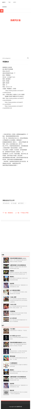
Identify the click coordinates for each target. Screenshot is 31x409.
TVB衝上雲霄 (13, 297)
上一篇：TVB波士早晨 (21, 213)
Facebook (6, 203)
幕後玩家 (12, 390)
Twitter (21, 203)
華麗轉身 (12, 271)
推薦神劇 (4, 7)
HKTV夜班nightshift (15, 335)
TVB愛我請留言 (13, 363)
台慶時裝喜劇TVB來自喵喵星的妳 (18, 265)
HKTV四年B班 (13, 318)
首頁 (3, 2)
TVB (9, 2)
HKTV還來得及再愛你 (15, 290)
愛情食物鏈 (12, 356)
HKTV (14, 2)
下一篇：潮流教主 (8, 213)
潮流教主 (12, 276)
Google (13, 203)
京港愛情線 (12, 311)
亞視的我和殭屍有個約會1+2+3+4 (18, 258)
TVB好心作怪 (13, 304)
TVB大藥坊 (12, 329)
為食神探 (12, 283)
